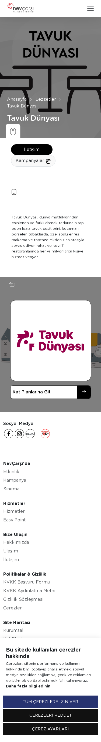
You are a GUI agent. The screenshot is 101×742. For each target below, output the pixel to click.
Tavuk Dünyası (22, 106)
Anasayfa (17, 99)
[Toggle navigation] (90, 8)
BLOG (30, 433)
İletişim (32, 149)
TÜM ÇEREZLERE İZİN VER (50, 701)
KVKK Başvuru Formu (26, 582)
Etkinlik (11, 471)
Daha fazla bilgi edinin (28, 686)
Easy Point (14, 519)
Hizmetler (14, 511)
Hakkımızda (16, 542)
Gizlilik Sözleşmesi (23, 599)
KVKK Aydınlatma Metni (29, 590)
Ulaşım (10, 551)
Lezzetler (46, 99)
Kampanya (14, 480)
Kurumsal (13, 630)
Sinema (11, 488)
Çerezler (12, 608)
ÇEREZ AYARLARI (50, 729)
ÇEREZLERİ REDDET (50, 715)
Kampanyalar (33, 161)
